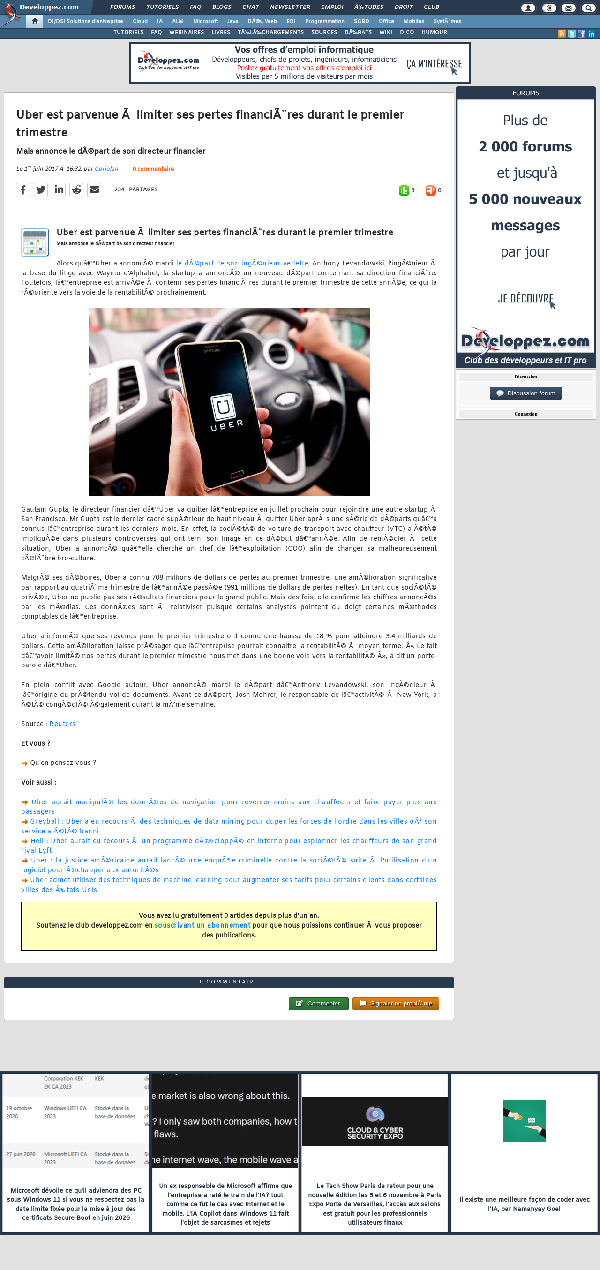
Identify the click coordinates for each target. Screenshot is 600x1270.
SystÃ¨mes (447, 21)
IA (160, 21)
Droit (403, 7)
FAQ (195, 7)
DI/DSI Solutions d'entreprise (85, 21)
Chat (250, 7)
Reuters (62, 724)
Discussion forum (525, 393)
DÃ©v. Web (262, 21)
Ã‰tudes (368, 7)
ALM (178, 21)
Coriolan (106, 169)
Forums (122, 7)
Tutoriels (162, 7)
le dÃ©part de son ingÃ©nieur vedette (241, 263)
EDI (291, 21)
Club (431, 7)
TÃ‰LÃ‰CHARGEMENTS (271, 33)
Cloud (140, 21)
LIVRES (220, 33)
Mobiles (414, 21)
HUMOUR (434, 33)
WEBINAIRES (186, 33)
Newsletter (290, 7)
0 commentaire (153, 170)
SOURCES (324, 33)
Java (232, 21)
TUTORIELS (128, 33)
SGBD (361, 21)
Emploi (332, 7)
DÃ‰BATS (358, 33)
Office (386, 21)
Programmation (325, 21)
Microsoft (205, 21)
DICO (407, 33)
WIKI (385, 33)
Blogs (221, 7)
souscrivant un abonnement (203, 926)
